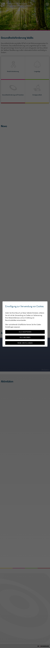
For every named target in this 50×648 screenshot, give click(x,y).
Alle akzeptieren (25, 332)
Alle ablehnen (25, 337)
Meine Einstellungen (24, 343)
